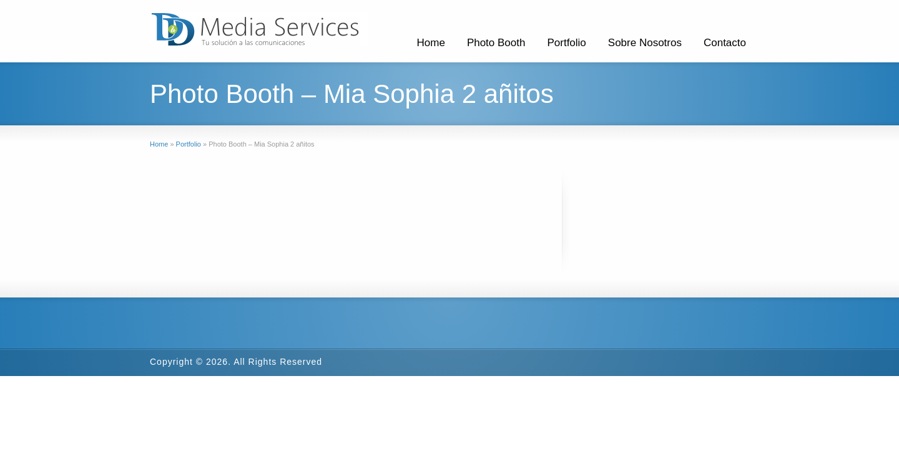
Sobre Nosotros (645, 43)
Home (431, 43)
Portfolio (566, 43)
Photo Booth (496, 43)
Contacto (725, 43)
